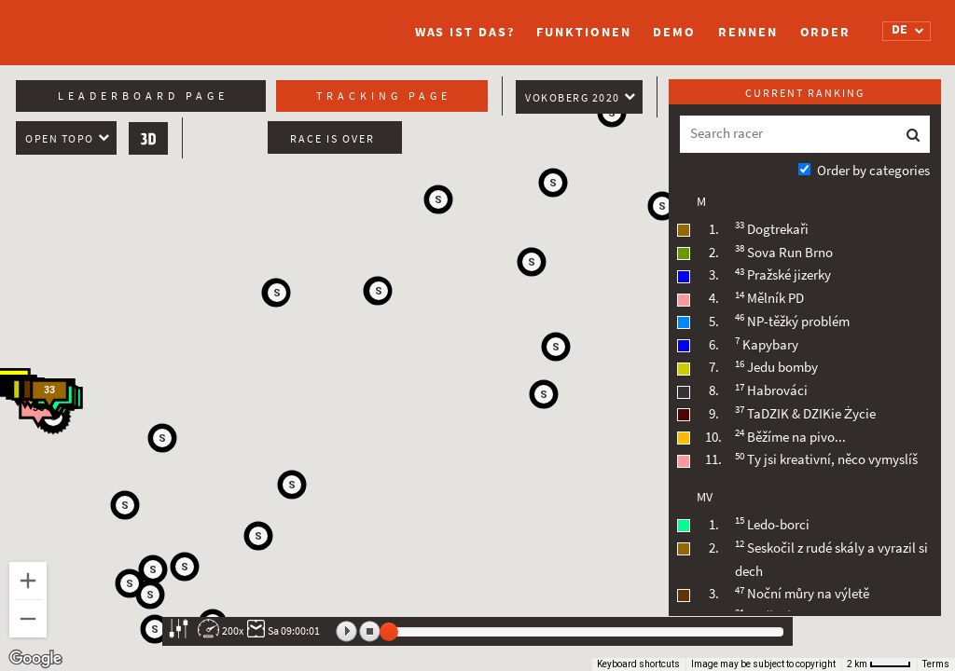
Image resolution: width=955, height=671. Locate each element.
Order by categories (873, 170)
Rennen (747, 32)
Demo (674, 32)
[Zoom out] (28, 618)
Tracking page (383, 96)
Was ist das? (465, 32)
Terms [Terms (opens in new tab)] (935, 664)
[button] (438, 199)
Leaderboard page (143, 96)
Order (825, 32)
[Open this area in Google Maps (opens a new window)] (35, 659)
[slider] (389, 632)
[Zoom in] (28, 580)
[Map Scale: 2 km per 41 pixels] (879, 664)
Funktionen (583, 32)
